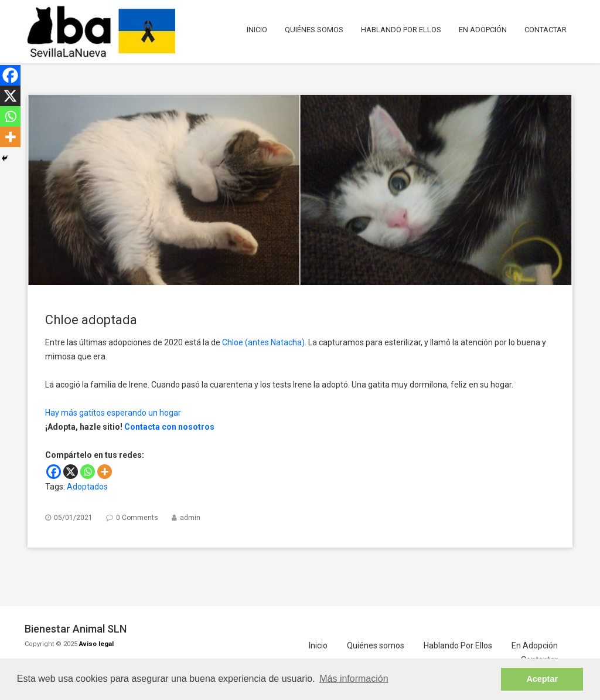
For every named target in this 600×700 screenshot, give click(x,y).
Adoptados (87, 486)
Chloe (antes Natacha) (263, 342)
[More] (104, 471)
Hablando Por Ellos (401, 29)
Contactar (545, 29)
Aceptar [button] (542, 679)
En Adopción (483, 29)
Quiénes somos (314, 29)
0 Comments (137, 518)
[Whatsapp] (87, 471)
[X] (70, 471)
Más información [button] (353, 679)
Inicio (257, 29)
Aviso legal (96, 644)
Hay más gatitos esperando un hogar (113, 412)
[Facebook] (53, 471)
